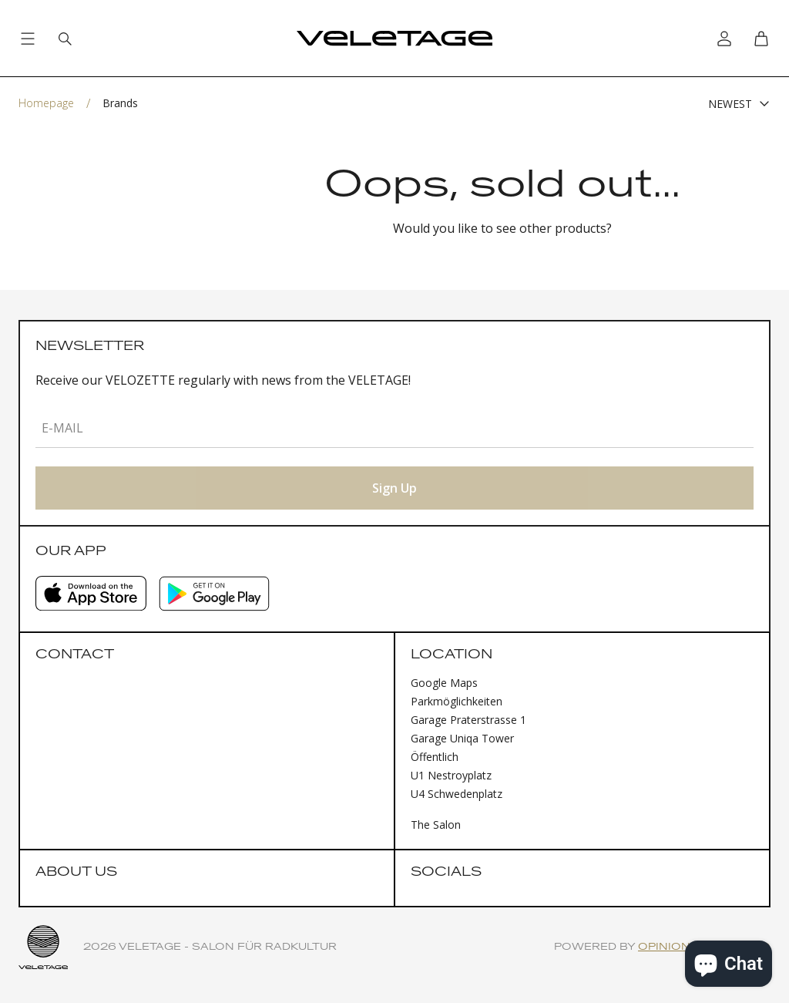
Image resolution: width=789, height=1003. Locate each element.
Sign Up (394, 488)
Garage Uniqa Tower (462, 738)
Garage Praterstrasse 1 (468, 719)
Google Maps (444, 682)
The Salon (436, 824)
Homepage (46, 103)
